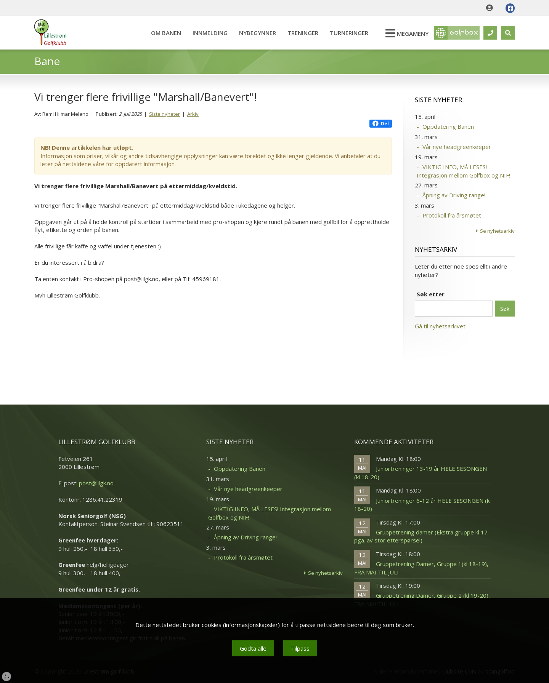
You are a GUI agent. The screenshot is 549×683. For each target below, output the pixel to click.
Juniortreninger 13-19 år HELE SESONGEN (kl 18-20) (420, 472)
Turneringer (349, 33)
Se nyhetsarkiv (497, 230)
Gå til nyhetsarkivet (440, 326)
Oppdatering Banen (448, 126)
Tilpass (300, 648)
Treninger (302, 33)
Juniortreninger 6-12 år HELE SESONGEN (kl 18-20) (422, 504)
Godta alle (253, 648)
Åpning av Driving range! (453, 195)
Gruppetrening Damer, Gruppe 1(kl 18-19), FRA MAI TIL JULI (421, 568)
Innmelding (210, 33)
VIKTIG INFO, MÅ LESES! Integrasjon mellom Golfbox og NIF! (463, 171)
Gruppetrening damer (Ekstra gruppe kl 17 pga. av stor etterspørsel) (421, 536)
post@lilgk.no (96, 483)
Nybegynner (257, 33)
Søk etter (431, 294)
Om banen (166, 33)
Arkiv (193, 113)
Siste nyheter (164, 113)
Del (380, 123)
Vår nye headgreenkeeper (456, 146)
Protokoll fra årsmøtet (451, 215)
